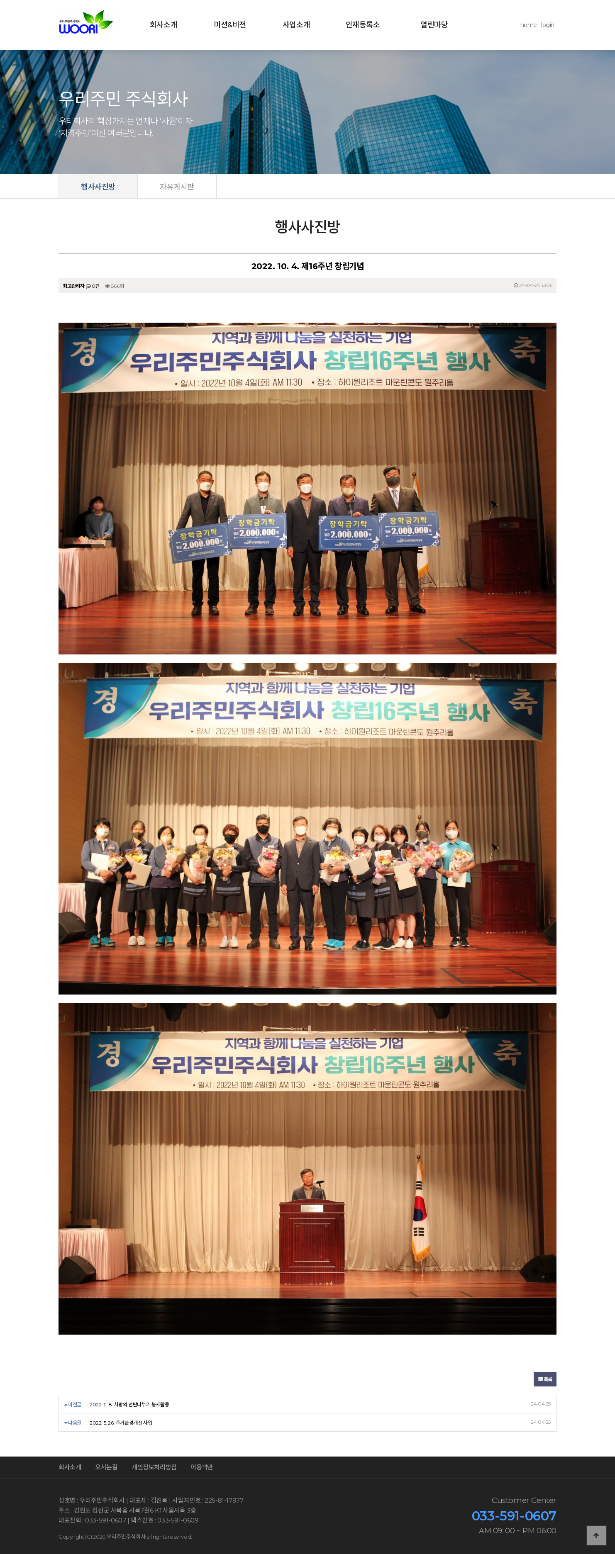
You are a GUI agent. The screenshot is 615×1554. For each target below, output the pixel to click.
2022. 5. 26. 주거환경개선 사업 (121, 1423)
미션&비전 (230, 24)
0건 (93, 286)
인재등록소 (363, 24)
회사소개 (163, 24)
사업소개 (296, 24)
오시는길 (106, 1467)
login (547, 25)
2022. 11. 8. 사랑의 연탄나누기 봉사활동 (129, 1404)
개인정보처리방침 (154, 1467)
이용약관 (201, 1467)
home (528, 25)
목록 (545, 1379)
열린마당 (434, 24)
